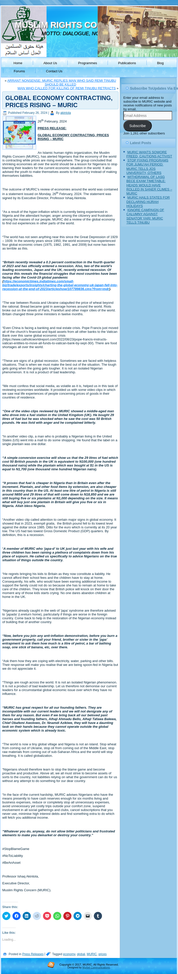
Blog (160, 63)
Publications (127, 63)
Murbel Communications (96, 967)
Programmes (87, 63)
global (81, 954)
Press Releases (32, 954)
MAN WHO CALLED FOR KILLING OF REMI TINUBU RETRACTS (67, 88)
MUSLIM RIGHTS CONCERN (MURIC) (88, 25)
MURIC (92, 954)
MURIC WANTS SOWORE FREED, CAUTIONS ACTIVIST (149, 154)
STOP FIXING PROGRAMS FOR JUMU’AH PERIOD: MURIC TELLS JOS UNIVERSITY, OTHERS (147, 166)
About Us (50, 63)
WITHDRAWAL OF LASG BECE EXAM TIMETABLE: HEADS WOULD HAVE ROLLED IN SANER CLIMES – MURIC (149, 185)
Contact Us (54, 71)
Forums (19, 71)
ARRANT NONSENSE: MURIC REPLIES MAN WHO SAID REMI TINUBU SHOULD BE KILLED (61, 82)
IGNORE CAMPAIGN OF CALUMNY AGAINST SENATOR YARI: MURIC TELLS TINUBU (145, 216)
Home (17, 63)
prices (102, 954)
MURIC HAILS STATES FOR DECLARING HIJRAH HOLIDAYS (148, 202)
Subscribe (137, 126)
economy (69, 954)
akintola (65, 113)
